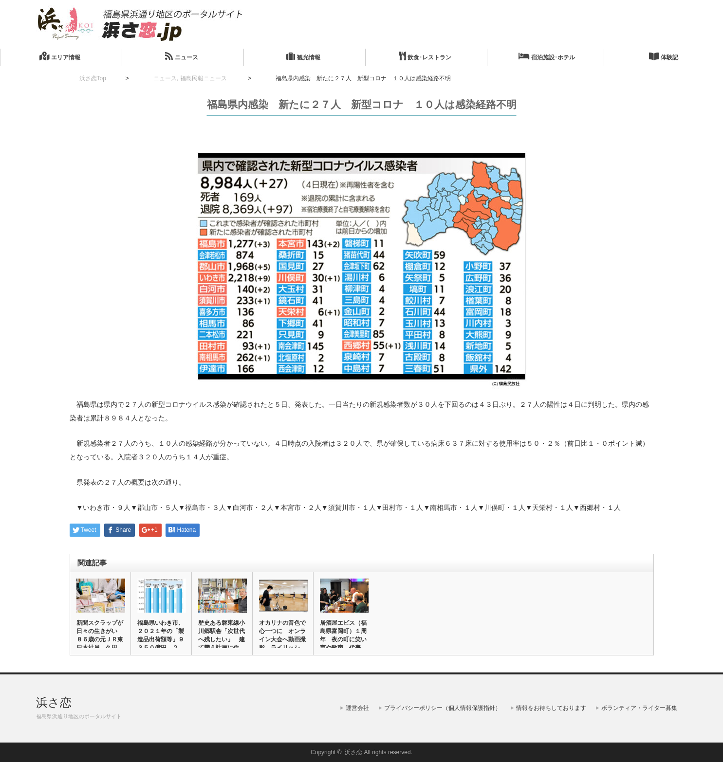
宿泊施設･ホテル (547, 56)
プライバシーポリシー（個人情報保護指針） (442, 708)
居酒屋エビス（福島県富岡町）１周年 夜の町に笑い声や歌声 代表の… (343, 639)
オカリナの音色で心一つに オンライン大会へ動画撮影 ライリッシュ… (282, 639)
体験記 (663, 56)
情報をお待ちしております (551, 708)
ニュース (181, 56)
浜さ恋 (54, 702)
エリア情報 (59, 56)
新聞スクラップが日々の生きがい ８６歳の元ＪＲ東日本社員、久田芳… (99, 639)
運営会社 (357, 708)
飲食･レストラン (425, 56)
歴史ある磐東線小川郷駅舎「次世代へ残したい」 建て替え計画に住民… (221, 639)
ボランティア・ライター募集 (639, 708)
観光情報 (303, 56)
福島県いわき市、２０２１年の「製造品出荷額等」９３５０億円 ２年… (160, 639)
